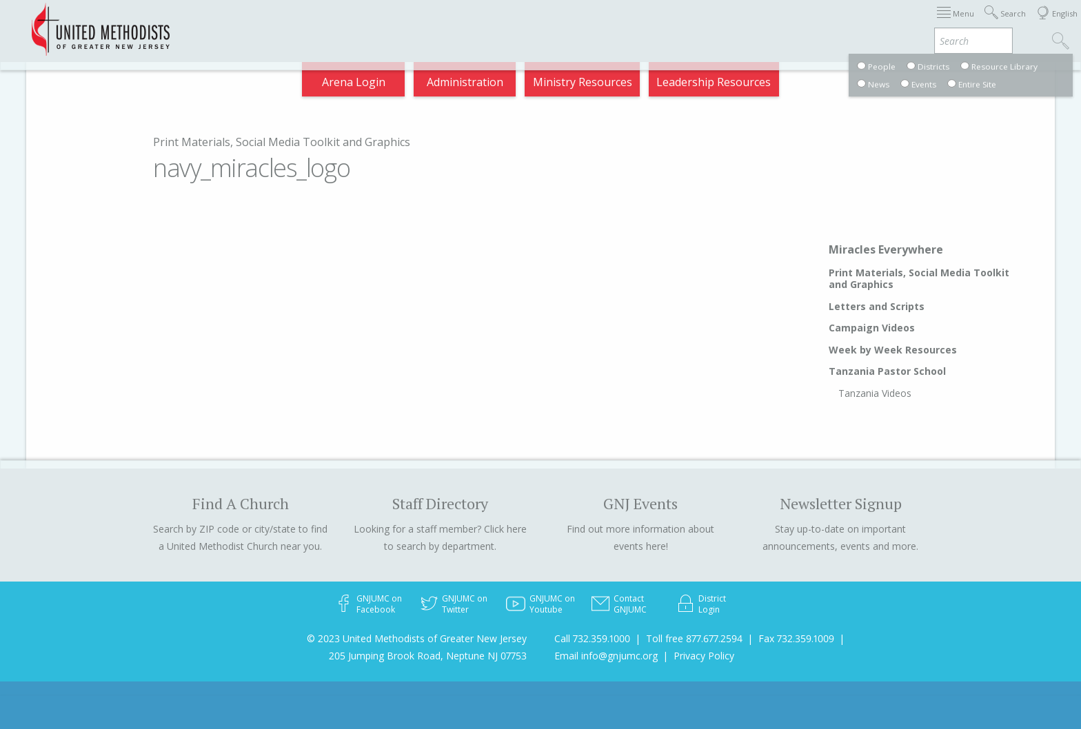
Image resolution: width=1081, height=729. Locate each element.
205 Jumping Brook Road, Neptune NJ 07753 (428, 655)
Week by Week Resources (893, 349)
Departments (796, 23)
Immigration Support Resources (524, 23)
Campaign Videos (872, 327)
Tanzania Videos (874, 393)
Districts (721, 23)
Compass (956, 23)
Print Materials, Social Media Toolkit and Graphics (281, 142)
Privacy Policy (704, 655)
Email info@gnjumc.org (606, 655)
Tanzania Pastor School (887, 371)
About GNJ (654, 23)
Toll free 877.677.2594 (694, 638)
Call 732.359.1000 (592, 638)
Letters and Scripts (877, 306)
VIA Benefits (882, 23)
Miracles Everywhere (886, 249)
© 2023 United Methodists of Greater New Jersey (417, 638)
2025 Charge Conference (358, 23)
